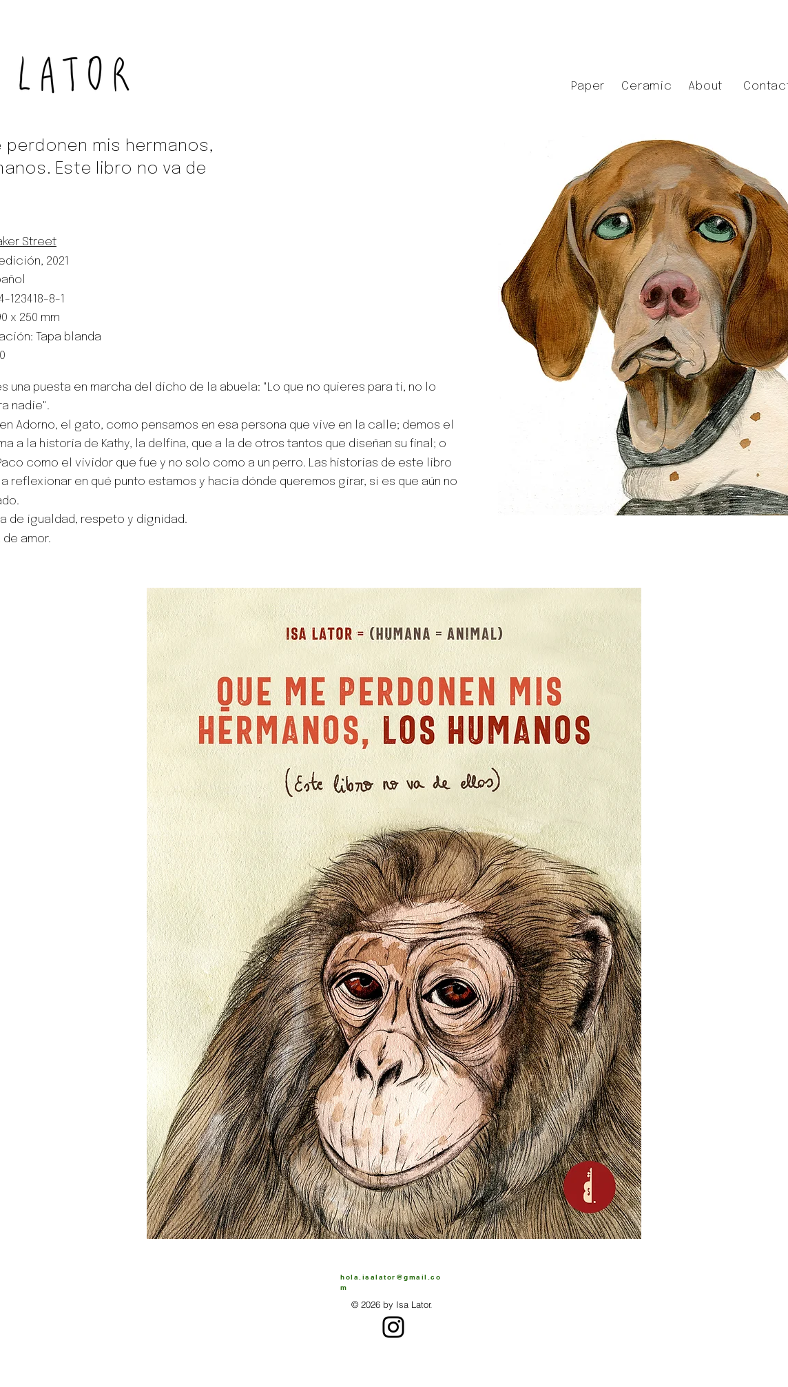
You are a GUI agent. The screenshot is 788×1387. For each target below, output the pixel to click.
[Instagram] (393, 1327)
